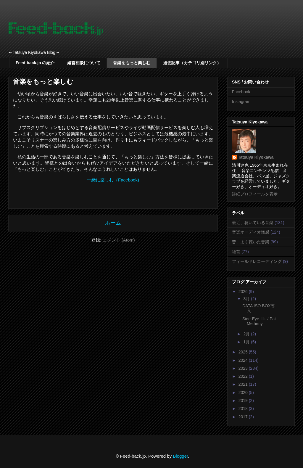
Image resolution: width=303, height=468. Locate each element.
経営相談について (83, 62)
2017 (243, 416)
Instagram (241, 101)
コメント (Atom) (119, 239)
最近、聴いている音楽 (252, 222)
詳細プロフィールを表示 (255, 194)
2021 (243, 384)
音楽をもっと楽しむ (131, 62)
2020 (243, 392)
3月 (247, 298)
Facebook (241, 91)
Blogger (180, 456)
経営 (236, 251)
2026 (243, 291)
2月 (247, 334)
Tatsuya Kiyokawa (255, 157)
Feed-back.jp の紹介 (35, 62)
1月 (247, 342)
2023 (243, 368)
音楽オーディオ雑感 (250, 232)
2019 (243, 400)
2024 (243, 360)
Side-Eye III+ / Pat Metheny (259, 321)
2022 (243, 376)
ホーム (113, 223)
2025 (243, 352)
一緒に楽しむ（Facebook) (113, 179)
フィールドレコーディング (257, 261)
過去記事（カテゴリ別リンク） (192, 62)
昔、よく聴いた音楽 (250, 241)
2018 (243, 408)
